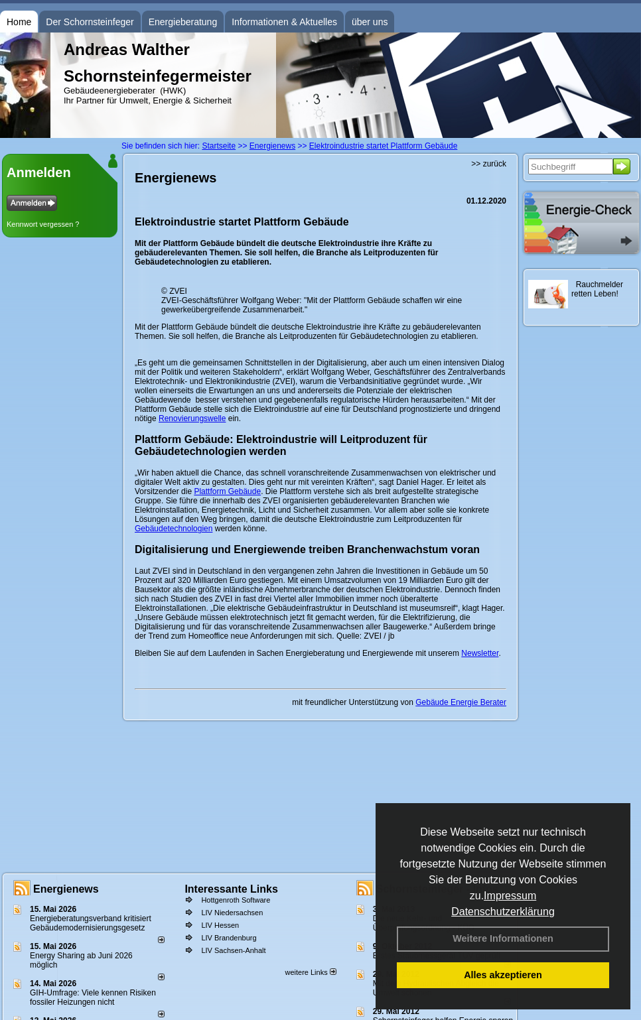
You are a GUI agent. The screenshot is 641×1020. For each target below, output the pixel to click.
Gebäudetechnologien (173, 528)
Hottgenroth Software (235, 900)
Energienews (66, 889)
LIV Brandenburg (228, 938)
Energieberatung (183, 22)
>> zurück (488, 163)
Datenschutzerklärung (503, 911)
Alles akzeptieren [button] (503, 975)
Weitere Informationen (503, 938)
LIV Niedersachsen (232, 913)
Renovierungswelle (192, 418)
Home (19, 22)
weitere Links (310, 972)
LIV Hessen (220, 925)
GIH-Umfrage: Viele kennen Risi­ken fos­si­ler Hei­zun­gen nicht (93, 997)
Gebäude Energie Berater (460, 702)
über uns (370, 22)
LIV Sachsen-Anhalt (233, 950)
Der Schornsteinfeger (89, 22)
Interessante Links (231, 889)
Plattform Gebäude (227, 491)
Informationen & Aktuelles (284, 22)
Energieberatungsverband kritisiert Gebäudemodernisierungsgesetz (90, 923)
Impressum (510, 895)
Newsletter (479, 653)
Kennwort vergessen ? (43, 224)
